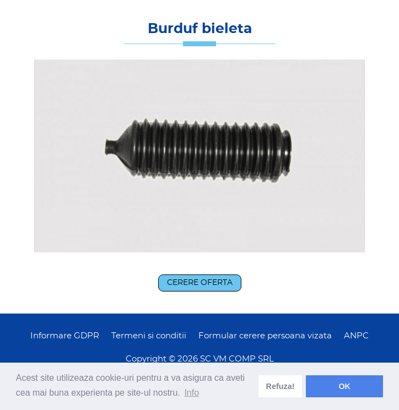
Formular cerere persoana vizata (265, 336)
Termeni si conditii (148, 336)
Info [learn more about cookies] (191, 392)
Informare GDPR (64, 336)
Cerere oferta (200, 283)
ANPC (356, 336)
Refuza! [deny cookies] (280, 386)
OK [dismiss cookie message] (344, 386)
